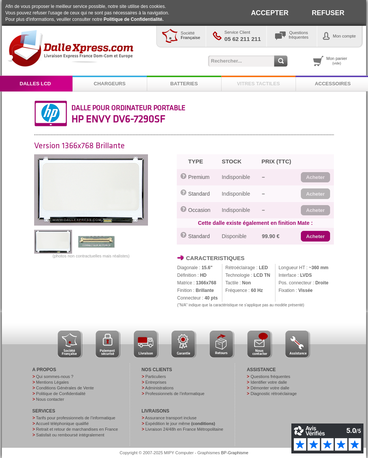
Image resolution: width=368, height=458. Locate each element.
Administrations (159, 388)
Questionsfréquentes (298, 34)
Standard (199, 194)
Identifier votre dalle (268, 382)
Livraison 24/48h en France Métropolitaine (184, 429)
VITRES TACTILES (258, 83)
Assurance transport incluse (171, 418)
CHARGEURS (110, 83)
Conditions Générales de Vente (65, 388)
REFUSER (328, 13)
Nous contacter (50, 399)
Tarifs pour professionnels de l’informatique (75, 418)
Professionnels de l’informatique (174, 393)
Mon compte (344, 36)
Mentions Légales (52, 382)
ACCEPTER (269, 13)
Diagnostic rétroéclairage (273, 393)
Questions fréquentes (270, 376)
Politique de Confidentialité (60, 393)
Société (190, 35)
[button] (315, 177)
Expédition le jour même (180, 423)
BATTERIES (184, 83)
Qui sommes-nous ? (54, 376)
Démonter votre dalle (269, 388)
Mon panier (336, 60)
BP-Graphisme (234, 452)
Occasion (199, 210)
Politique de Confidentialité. (134, 19)
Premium (198, 177)
